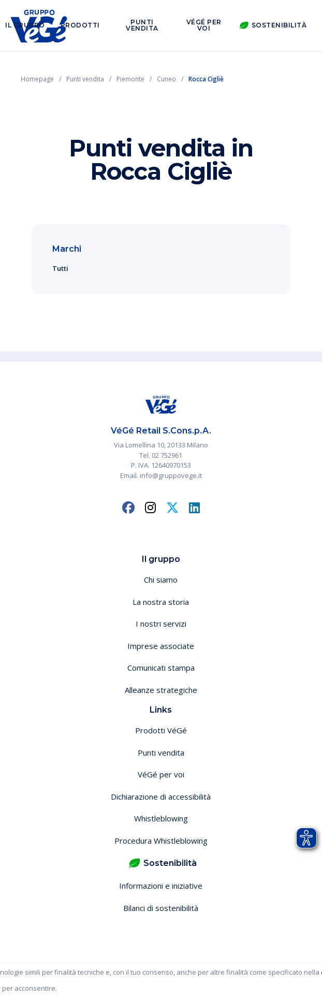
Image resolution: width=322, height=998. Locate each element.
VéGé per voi (204, 25)
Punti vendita (142, 25)
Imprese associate (160, 646)
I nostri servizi (161, 623)
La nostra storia (161, 602)
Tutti (60, 268)
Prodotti (80, 25)
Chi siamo (161, 579)
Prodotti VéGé (161, 730)
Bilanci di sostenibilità (160, 908)
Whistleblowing (161, 818)
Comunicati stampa (161, 667)
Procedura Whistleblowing (161, 840)
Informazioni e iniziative (160, 885)
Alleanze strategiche (161, 690)
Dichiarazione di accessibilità (161, 796)
